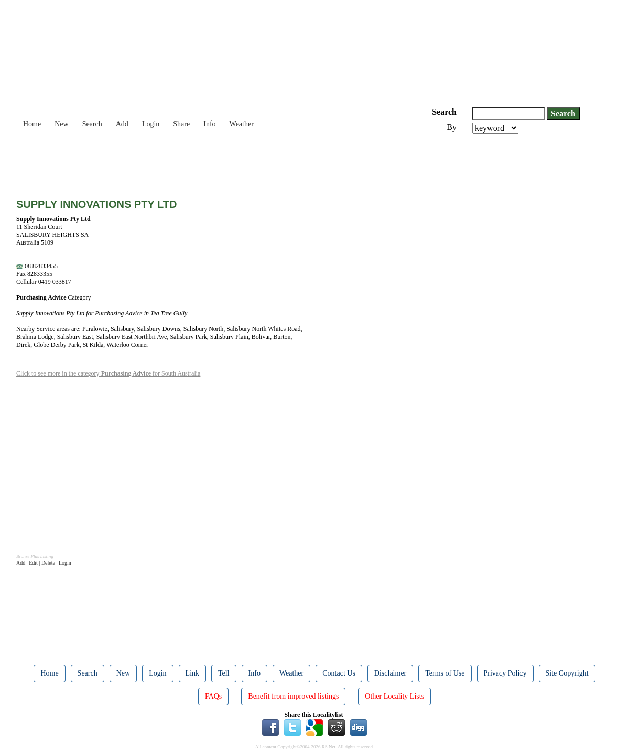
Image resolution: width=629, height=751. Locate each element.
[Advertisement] (207, 162)
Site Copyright (567, 673)
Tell (224, 673)
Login (150, 124)
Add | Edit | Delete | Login (43, 563)
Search (92, 124)
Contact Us (338, 673)
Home (32, 124)
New (61, 124)
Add (122, 124)
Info (209, 124)
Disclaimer (390, 673)
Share (181, 124)
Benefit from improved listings (293, 696)
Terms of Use (444, 673)
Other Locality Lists (394, 696)
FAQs (213, 696)
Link (192, 673)
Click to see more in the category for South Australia (108, 373)
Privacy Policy (505, 673)
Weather (242, 124)
